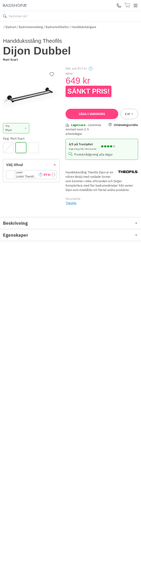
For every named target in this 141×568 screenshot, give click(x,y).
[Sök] (5, 16)
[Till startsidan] (14, 5)
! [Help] (90, 66)
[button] (102, 149)
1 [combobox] (129, 170)
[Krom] (71, 122)
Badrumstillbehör (57, 27)
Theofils (71, 259)
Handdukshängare (84, 27)
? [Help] (119, 148)
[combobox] (83, 102)
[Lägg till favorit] (52, 46)
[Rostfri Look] (96, 122)
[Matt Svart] (83, 122)
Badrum (11, 27)
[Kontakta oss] (119, 5)
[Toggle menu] (135, 5)
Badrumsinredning (31, 27)
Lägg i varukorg (92, 170)
